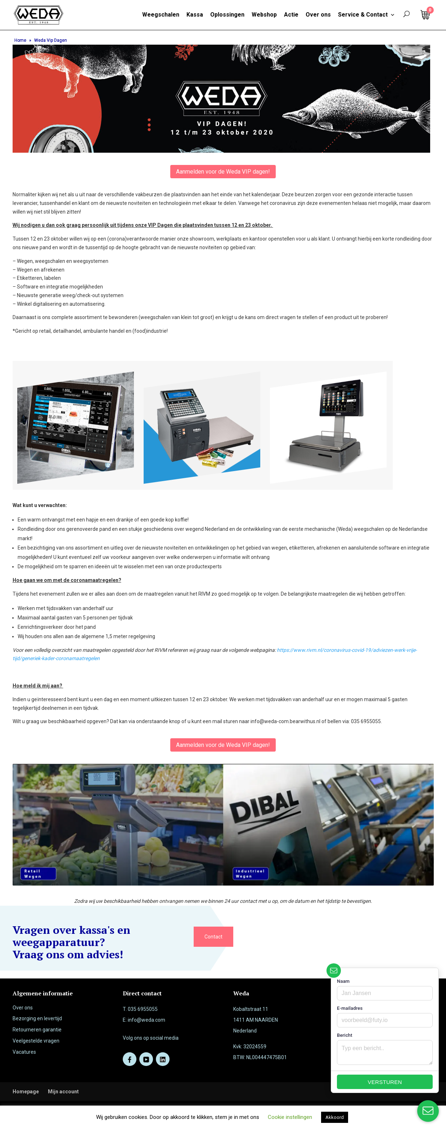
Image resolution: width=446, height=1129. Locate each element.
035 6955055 (143, 1009)
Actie (291, 14)
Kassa (194, 14)
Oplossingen (227, 14)
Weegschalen (160, 14)
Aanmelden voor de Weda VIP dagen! (223, 171)
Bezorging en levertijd (37, 1018)
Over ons (318, 14)
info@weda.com (146, 1020)
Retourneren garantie (37, 1029)
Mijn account (63, 1091)
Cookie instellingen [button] (290, 1117)
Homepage (26, 1091)
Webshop (264, 14)
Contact (213, 937)
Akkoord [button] (334, 1117)
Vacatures (24, 1052)
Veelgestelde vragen (36, 1041)
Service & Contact (366, 14)
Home (20, 40)
